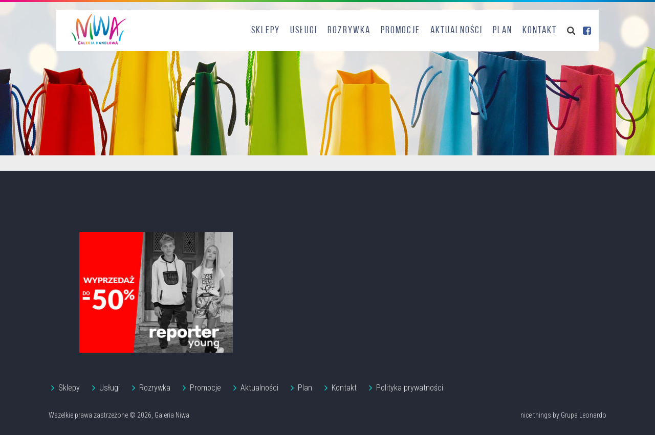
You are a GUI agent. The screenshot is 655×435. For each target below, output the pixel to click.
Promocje (400, 31)
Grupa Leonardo (583, 415)
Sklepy (265, 31)
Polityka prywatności (409, 388)
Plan (502, 31)
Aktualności (456, 31)
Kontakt (539, 31)
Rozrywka (349, 31)
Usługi (303, 31)
